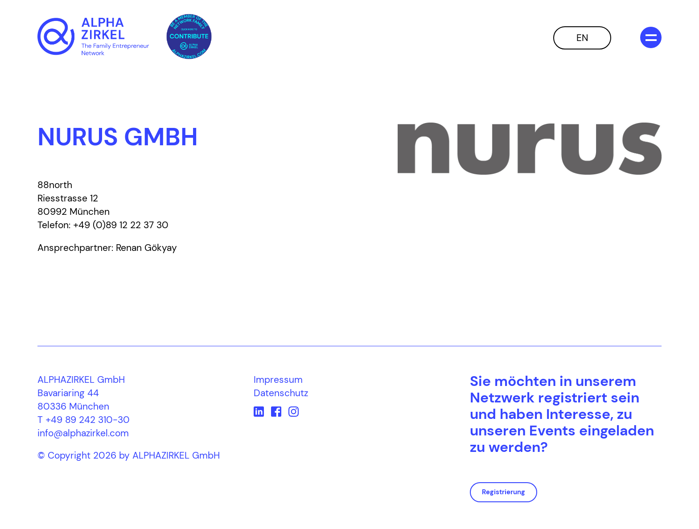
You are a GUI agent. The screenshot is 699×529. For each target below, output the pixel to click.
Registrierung (503, 492)
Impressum (278, 379)
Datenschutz (281, 393)
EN (582, 38)
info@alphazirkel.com (83, 433)
